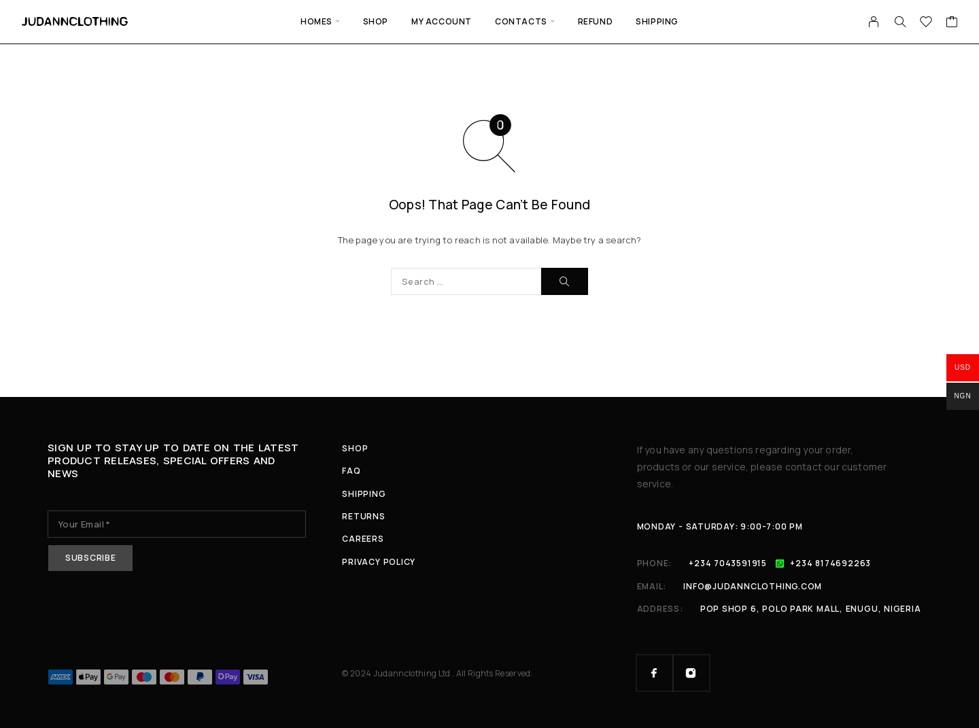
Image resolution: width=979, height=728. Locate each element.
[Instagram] (691, 673)
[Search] (900, 22)
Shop (375, 21)
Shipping (657, 21)
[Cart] (952, 23)
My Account (441, 21)
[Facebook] (654, 673)
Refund (595, 21)
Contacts (521, 21)
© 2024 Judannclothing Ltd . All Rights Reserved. (437, 673)
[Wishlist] (926, 23)
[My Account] (874, 22)
